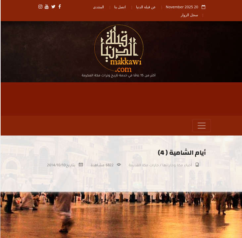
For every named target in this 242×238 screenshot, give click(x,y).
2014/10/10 (56, 166)
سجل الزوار (189, 14)
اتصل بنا (120, 6)
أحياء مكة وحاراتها (177, 166)
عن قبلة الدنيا (146, 6)
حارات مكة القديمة (143, 166)
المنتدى (98, 6)
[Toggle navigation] (201, 125)
